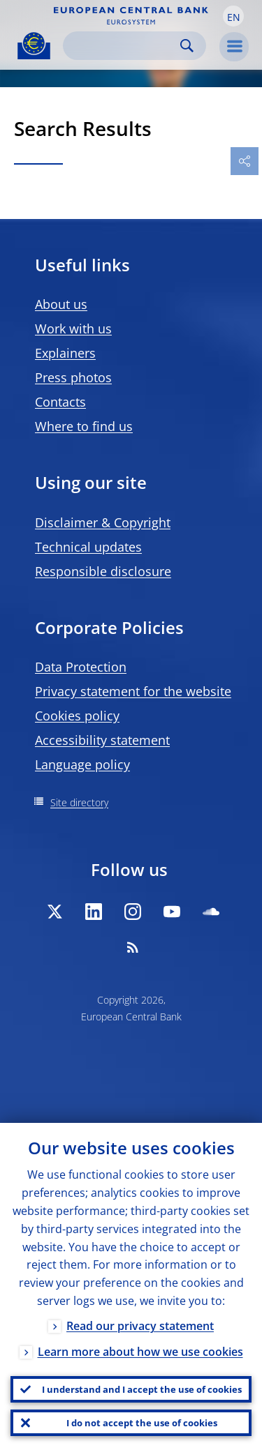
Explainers (65, 353)
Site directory (79, 802)
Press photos (73, 377)
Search (186, 45)
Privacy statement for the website (133, 691)
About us (61, 304)
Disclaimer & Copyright (102, 522)
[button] (233, 16)
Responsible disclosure (103, 571)
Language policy (82, 764)
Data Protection (80, 666)
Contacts (60, 401)
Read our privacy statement (140, 1326)
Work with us (73, 328)
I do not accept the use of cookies (141, 1423)
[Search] (123, 45)
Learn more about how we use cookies (140, 1351)
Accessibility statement (102, 740)
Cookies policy (77, 715)
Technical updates (88, 546)
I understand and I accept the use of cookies (142, 1389)
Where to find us (84, 426)
